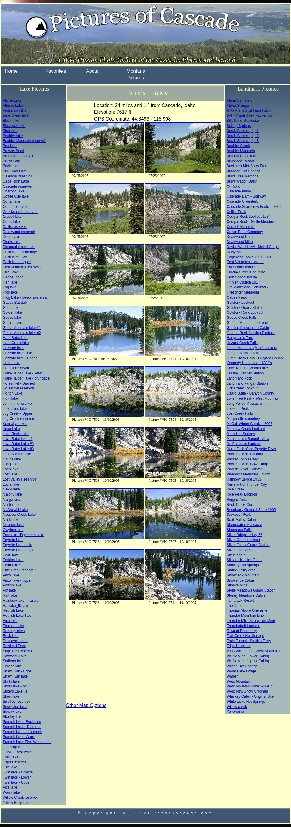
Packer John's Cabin (243, 459)
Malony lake (12, 494)
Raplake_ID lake (16, 606)
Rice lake (10, 621)
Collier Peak (236, 212)
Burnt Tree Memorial (243, 176)
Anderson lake (14, 111)
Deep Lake (11, 237)
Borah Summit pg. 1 (243, 131)
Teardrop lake (14, 747)
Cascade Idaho (239, 191)
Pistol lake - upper (17, 580)
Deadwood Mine (240, 242)
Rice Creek (235, 489)
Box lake (10, 146)
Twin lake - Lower (17, 777)
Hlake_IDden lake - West (23, 373)
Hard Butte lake (15, 338)
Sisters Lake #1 (15, 691)
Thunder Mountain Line (245, 615)
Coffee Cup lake (16, 196)
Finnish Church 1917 (243, 282)
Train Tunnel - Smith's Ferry (249, 641)
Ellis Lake (10, 272)
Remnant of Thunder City (247, 484)
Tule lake (10, 767)
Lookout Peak (238, 409)
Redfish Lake (13, 610)
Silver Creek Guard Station (248, 545)
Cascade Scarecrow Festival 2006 (254, 206)
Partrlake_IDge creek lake (23, 535)
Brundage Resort (240, 161)
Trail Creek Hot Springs (245, 636)
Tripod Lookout (239, 646)
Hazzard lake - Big (17, 353)
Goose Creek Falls (241, 317)
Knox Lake (11, 429)
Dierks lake (11, 242)
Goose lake (12, 317)
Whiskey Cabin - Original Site (250, 696)
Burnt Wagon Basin (242, 181)
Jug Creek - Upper (17, 413)
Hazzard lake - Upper (20, 358)
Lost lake (10, 474)
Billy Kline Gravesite (243, 120)
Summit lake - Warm (19, 737)
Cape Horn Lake (16, 181)
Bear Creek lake (16, 115)
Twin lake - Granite (18, 772)
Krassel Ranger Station (245, 373)
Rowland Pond (14, 646)
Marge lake (11, 499)
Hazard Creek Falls (242, 343)
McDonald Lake (15, 510)
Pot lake (9, 590)
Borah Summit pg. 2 (243, 136)
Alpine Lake (12, 100)
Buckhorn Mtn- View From (247, 166)
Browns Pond (13, 151)
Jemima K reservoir (18, 403)
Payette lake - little (17, 545)
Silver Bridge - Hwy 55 (244, 535)
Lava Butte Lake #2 (18, 444)
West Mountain (239, 681)
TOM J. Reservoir (17, 752)
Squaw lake (12, 711)
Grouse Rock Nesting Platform (251, 333)
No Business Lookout (244, 444)
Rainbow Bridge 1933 (244, 479)
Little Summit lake (17, 454)
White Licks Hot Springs (246, 701)
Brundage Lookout (241, 156)
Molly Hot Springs (241, 434)
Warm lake (11, 792)
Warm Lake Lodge (241, 671)
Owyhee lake (13, 530)
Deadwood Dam (240, 237)
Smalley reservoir (17, 701)
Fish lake (10, 282)
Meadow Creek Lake (19, 514)
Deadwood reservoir (19, 232)
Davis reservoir (15, 227)
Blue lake (10, 131)
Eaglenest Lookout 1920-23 (249, 257)
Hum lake (10, 398)
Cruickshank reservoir (20, 212)
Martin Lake (12, 505)
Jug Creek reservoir (18, 419)
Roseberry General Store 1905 (251, 510)
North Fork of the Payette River (251, 449)
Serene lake (12, 666)
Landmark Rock (239, 378)
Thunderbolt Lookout (243, 626)
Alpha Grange (238, 105)
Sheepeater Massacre (244, 525)
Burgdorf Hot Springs (243, 171)
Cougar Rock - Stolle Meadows (251, 222)
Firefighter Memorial (243, 292)
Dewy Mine (235, 252)
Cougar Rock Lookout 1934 (249, 216)
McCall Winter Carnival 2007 (249, 424)
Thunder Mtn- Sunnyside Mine (251, 621)
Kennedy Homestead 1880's (249, 363)
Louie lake (11, 484)
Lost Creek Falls (240, 413)
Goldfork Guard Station (245, 308)
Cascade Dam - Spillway (246, 196)
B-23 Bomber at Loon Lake (248, 111)
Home (11, 71)
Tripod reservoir (15, 762)
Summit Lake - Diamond (22, 727)
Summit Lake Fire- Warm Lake (27, 742)
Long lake (10, 464)
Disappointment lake (19, 247)
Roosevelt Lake (15, 641)
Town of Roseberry (242, 631)
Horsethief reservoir (18, 388)
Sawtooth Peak (239, 514)
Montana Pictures (136, 74)
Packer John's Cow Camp (247, 464)
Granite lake (12, 323)
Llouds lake (12, 459)
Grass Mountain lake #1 (22, 328)
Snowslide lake (15, 707)
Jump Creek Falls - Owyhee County (255, 358)
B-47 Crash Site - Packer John (251, 115)
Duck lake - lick (15, 257)
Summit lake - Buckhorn (22, 722)
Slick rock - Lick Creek (244, 560)
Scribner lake (13, 661)
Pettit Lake (11, 565)
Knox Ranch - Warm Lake (247, 368)
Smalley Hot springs (243, 565)
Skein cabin (236, 555)
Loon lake (10, 469)
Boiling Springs (239, 126)
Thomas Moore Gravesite (247, 610)
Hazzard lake (13, 348)
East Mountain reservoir (22, 267)
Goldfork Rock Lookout (245, 312)
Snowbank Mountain (243, 575)
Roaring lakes (14, 631)
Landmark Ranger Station (247, 383)
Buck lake (10, 166)
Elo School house (241, 267)
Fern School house (242, 277)
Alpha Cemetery (240, 100)
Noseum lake (13, 525)
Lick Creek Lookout (242, 388)
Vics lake (10, 787)
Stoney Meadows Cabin (246, 595)
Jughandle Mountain (243, 353)
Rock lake (11, 636)
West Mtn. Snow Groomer (247, 691)
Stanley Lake (13, 717)
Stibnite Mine (237, 585)
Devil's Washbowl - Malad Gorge (253, 247)
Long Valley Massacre (244, 403)
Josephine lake (15, 409)
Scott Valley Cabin (241, 520)
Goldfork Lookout (240, 302)
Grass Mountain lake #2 (22, 333)
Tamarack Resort (240, 600)
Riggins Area (237, 499)
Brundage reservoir (18, 156)
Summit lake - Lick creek (22, 732)
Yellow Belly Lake (17, 803)
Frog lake (10, 292)
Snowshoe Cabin (240, 580)
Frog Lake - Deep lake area (25, 297)
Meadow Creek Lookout (246, 429)
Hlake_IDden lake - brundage (26, 378)
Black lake (11, 120)
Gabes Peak (237, 297)
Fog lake (10, 287)
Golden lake (12, 312)
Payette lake (13, 540)
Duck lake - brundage (20, 252)
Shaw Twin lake (15, 676)
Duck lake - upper (17, 262)
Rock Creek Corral (241, 505)
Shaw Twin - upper (17, 671)
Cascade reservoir (17, 186)
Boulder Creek (238, 146)
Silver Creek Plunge (243, 550)
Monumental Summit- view (248, 439)
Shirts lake (11, 681)
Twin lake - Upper (17, 782)
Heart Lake (11, 363)
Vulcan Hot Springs (242, 666)
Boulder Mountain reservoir (24, 141)
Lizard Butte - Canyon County (250, 393)
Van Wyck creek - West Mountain (253, 651)
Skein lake (11, 696)
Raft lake (10, 595)
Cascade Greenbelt (242, 201)
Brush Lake (12, 161)
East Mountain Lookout (245, 262)
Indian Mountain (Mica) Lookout (252, 348)
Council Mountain (241, 227)
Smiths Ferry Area (241, 570)
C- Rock (233, 186)
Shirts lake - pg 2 (16, 686)
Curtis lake (11, 222)
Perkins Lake (13, 560)
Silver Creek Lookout (243, 540)
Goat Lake (11, 308)
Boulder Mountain (241, 151)
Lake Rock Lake (16, 434)
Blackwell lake (14, 126)
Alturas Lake (13, 105)
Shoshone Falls (239, 530)
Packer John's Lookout (245, 454)
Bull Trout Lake (15, 171)
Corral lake (11, 201)
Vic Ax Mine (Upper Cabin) (248, 661)
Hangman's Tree (240, 338)
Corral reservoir (15, 206)
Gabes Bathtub (15, 302)
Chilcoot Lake (14, 191)
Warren (232, 676)
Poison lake (12, 585)
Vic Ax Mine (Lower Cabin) (248, 656)
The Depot (235, 606)
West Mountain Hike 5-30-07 (249, 686)
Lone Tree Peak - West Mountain (253, 398)
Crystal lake (12, 216)
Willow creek (237, 707)
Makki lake (11, 489)
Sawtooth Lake (14, 656)
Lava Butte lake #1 (17, 439)
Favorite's (55, 71)
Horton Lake (12, 393)
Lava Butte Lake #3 (18, 449)
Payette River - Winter (244, 469)
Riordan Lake (13, 626)
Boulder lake (13, 136)
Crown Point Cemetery (245, 232)
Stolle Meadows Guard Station (251, 590)
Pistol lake (11, 575)
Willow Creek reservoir (21, 797)
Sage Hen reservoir (18, 651)
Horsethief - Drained (19, 383)
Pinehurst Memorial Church (248, 474)
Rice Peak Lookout (242, 494)
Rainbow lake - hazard (20, 600)
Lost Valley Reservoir (20, 479)
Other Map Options (86, 705)
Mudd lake (11, 520)
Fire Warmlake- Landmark (247, 287)
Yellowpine (235, 711)
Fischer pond (13, 277)
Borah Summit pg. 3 (243, 141)
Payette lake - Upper (19, 550)
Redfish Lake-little (17, 615)
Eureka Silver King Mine (246, 272)
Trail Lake (10, 757)
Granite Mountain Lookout (247, 323)
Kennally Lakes (15, 424)
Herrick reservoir (16, 368)
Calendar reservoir (17, 176)
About (92, 71)
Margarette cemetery (243, 419)
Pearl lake (11, 555)
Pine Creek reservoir (19, 570)
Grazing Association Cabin (248, 328)
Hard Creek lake (16, 343)
